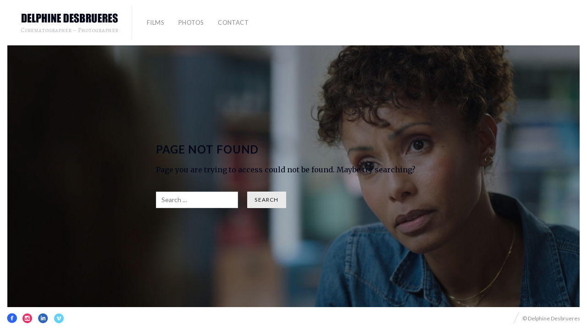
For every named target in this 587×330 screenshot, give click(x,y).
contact (233, 22)
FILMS (155, 22)
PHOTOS (191, 22)
